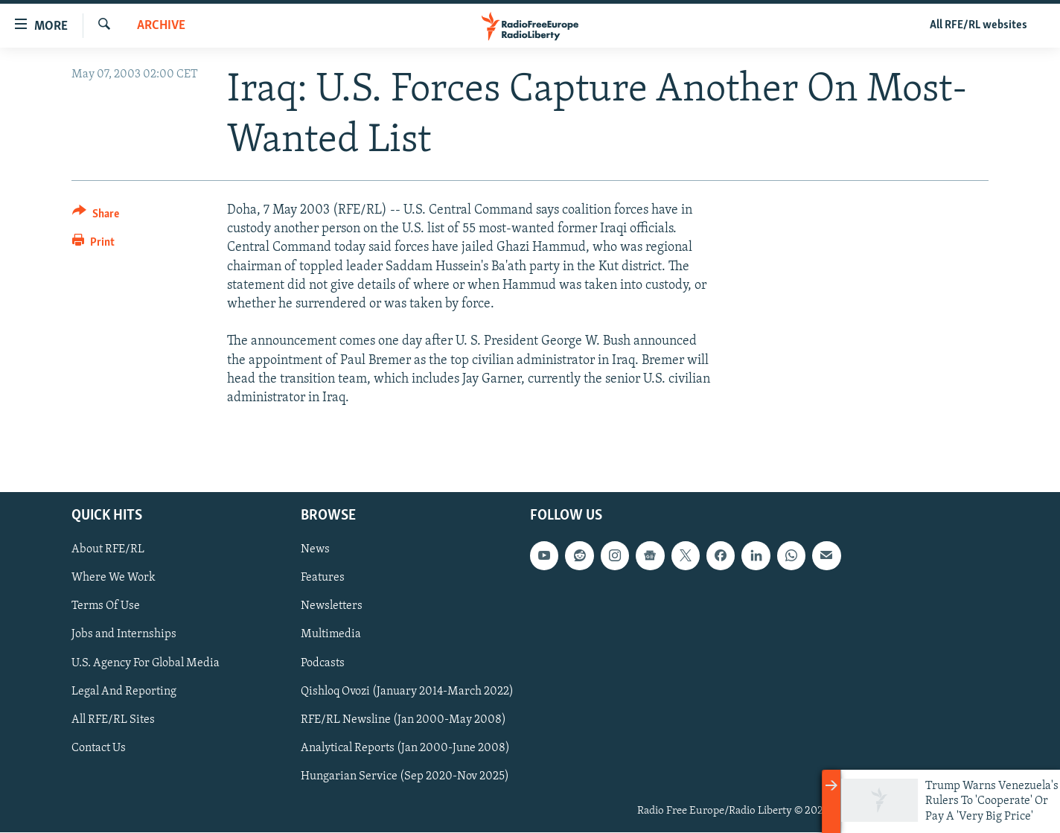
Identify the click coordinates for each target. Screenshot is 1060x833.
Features (323, 578)
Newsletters (332, 607)
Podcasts (323, 663)
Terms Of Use (105, 607)
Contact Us (98, 748)
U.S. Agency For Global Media (145, 663)
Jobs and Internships (123, 635)
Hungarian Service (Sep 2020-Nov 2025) (405, 776)
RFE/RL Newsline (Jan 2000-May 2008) (403, 720)
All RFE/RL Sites (113, 720)
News (315, 550)
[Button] (95, 216)
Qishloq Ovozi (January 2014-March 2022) (407, 692)
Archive (161, 26)
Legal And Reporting (123, 692)
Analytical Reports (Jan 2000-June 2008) (405, 748)
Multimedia (331, 635)
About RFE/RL (107, 550)
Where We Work (113, 578)
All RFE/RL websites (978, 25)
